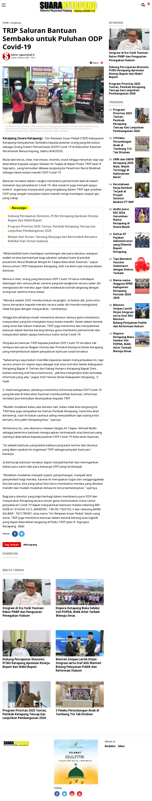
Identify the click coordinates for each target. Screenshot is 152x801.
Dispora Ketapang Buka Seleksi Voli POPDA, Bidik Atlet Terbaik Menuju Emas (78, 612)
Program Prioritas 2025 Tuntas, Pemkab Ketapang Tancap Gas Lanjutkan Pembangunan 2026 (25, 714)
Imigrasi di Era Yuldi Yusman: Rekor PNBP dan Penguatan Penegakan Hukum (23, 612)
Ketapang (16, 22)
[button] (148, 2)
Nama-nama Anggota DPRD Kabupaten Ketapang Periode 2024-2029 (123, 289)
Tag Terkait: (11, 544)
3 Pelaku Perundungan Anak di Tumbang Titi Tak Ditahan (77, 712)
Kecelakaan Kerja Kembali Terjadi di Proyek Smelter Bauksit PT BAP (123, 193)
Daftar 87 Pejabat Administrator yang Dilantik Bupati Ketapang (123, 243)
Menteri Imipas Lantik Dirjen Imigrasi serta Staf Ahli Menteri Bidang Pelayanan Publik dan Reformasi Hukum (78, 664)
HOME (6, 22)
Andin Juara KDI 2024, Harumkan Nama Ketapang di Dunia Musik (121, 218)
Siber (121, 746)
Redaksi (110, 746)
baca (94, 62)
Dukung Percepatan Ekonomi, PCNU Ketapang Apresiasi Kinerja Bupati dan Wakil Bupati (26, 663)
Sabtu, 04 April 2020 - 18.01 (23, 57)
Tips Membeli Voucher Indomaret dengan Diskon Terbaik (123, 266)
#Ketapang (30, 544)
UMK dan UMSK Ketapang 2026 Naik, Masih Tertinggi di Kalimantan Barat (123, 168)
